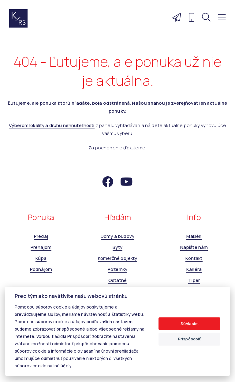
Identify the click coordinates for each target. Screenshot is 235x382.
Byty (118, 247)
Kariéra (194, 269)
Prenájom (41, 247)
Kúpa (41, 258)
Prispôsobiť (189, 339)
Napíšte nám (194, 247)
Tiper (194, 280)
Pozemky (117, 269)
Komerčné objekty (117, 258)
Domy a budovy (117, 236)
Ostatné (117, 280)
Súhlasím (190, 323)
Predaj (41, 236)
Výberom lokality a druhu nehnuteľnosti (52, 125)
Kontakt (193, 258)
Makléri (193, 236)
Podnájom (41, 269)
